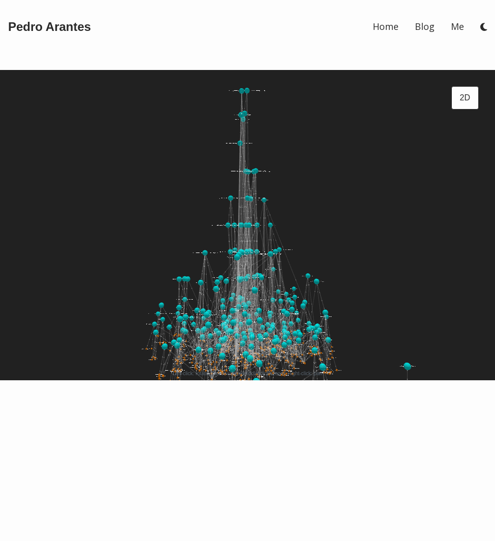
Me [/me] (457, 26)
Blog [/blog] (425, 26)
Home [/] (386, 26)
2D (465, 97)
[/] (49, 27)
